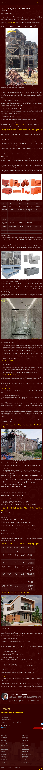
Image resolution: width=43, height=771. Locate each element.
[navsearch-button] (42, 2)
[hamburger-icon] (38, 2)
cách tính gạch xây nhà (21, 124)
